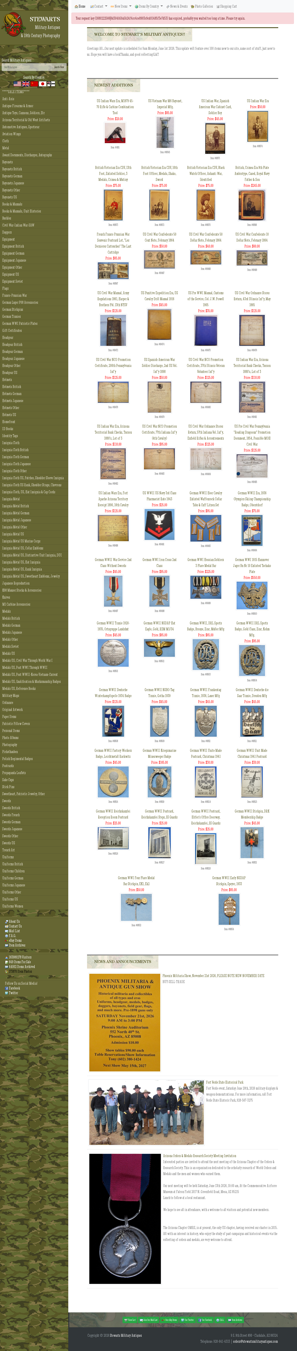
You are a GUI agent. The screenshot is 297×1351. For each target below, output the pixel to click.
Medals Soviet (10, 646)
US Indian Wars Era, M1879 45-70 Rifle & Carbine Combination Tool (115, 106)
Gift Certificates (12, 330)
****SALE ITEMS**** (15, 91)
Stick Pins (8, 786)
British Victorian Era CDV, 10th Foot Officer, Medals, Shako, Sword (159, 173)
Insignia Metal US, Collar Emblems (22, 548)
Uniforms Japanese (13, 885)
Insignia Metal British (15, 506)
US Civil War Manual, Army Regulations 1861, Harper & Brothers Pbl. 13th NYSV (113, 299)
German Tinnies (11, 316)
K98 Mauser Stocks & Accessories (21, 590)
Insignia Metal (11, 499)
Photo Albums (10, 737)
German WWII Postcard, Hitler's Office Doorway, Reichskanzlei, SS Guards (205, 817)
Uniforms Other (11, 892)
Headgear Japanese (13, 358)
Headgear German (12, 351)
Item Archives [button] (235, 1320)
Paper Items (9, 716)
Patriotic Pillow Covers (16, 723)
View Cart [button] (130, 1320)
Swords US (8, 843)
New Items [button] (119, 6)
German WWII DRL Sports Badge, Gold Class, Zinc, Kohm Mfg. (252, 629)
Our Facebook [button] (205, 1320)
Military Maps (10, 695)
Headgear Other (11, 365)
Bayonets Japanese (13, 183)
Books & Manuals (12, 204)
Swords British (11, 807)
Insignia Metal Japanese (16, 520)
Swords (6, 800)
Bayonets (7, 162)
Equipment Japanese (14, 260)
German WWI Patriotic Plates (20, 323)
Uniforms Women (12, 906)
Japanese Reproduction (15, 583)
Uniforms (8, 857)
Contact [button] (97, 6)
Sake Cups (8, 779)
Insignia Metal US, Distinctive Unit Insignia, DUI (32, 555)
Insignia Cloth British (15, 449)
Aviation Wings (11, 134)
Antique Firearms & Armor (17, 105)
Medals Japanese (12, 632)
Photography (9, 744)
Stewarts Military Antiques (126, 1335)
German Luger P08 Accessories (20, 302)
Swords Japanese (12, 829)
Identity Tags (10, 435)
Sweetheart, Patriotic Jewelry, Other (23, 793)
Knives (6, 597)
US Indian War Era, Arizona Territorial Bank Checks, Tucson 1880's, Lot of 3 (252, 365)
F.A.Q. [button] (220, 1320)
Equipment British (13, 246)
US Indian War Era (258, 100)
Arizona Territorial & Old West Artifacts (26, 119)
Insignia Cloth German (15, 456)
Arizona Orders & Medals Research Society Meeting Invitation (199, 1155)
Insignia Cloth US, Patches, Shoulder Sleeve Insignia (33, 478)
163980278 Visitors (18, 957)
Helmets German (11, 393)
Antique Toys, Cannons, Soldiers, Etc (23, 112)
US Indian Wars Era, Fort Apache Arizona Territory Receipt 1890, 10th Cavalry (113, 499)
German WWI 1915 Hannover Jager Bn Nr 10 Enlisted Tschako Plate (252, 565)
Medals (6, 611)
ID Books (7, 428)
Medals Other (10, 639)
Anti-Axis (8, 98)
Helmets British (11, 386)
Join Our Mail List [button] (148, 1320)
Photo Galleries (202, 6)
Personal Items (11, 730)
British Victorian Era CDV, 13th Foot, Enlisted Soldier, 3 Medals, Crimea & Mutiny (113, 173)
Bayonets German (12, 176)
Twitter (11, 992)
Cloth (5, 141)
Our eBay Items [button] (169, 1320)
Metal (5, 148)
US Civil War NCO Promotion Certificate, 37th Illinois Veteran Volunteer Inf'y (206, 365)
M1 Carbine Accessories (16, 604)
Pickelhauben (10, 751)
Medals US (8, 653)
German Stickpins (12, 309)
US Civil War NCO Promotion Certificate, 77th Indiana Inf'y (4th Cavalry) (159, 432)
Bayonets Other (11, 190)
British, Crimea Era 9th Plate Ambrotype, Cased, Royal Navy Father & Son (252, 173)
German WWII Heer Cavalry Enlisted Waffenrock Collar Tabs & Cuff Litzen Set (206, 499)
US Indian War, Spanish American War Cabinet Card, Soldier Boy (215, 106)
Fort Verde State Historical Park (224, 1082)
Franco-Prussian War (14, 295)
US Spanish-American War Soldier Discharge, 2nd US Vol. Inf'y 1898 (159, 365)
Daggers (7, 232)
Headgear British (12, 344)
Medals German (11, 625)
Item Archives (15, 945)
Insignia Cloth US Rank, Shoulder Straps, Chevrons (31, 485)
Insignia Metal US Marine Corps (21, 541)
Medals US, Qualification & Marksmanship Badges (31, 681)
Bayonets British (12, 169)
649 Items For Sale (18, 962)
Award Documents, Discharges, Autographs (27, 155)
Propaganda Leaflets (14, 772)
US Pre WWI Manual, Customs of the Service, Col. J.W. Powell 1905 (205, 299)
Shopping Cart (226, 6)
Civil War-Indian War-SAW (18, 225)
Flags (5, 288)
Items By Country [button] (147, 6)
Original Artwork (12, 709)
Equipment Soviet (12, 281)
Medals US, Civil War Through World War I (27, 660)
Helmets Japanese (12, 400)
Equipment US (10, 274)
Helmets (7, 379)
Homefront (8, 421)
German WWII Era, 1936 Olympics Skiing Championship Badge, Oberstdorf (252, 499)
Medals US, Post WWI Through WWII (24, 667)
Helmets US (9, 414)
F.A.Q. (10, 935)
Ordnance (7, 702)
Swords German (11, 822)
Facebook (12, 988)
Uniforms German (12, 878)
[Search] (27, 67)
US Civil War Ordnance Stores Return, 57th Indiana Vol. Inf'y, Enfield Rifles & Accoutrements (205, 432)
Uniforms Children (13, 871)
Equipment (8, 239)
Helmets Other (10, 407)
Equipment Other (12, 267)
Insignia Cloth (10, 442)
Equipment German (13, 253)
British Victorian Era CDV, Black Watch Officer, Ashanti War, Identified (206, 173)
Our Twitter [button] (187, 1320)
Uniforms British (12, 864)
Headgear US (9, 372)
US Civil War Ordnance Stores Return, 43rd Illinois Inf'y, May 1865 (252, 299)
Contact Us (13, 926)
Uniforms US (10, 899)
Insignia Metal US (13, 534)
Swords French (11, 814)
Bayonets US (9, 197)
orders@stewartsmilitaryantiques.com (255, 1341)
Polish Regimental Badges (17, 758)
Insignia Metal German (15, 513)
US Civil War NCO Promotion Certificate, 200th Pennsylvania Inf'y (113, 365)
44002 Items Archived (20, 966)
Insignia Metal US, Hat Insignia (21, 562)
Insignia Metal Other (14, 527)
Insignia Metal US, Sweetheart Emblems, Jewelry (31, 576)
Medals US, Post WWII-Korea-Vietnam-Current (30, 674)
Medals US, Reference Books (19, 688)
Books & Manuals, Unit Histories (21, 211)
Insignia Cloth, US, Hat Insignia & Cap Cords (28, 492)
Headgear (7, 337)
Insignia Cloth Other (14, 471)
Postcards (8, 765)
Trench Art (8, 850)
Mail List (12, 931)
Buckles (6, 218)
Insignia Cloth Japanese (16, 463)
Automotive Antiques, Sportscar (20, 127)
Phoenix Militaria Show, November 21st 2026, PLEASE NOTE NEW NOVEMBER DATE (213, 975)
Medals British (11, 618)
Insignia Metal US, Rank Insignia (22, 569)
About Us (12, 921)
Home (80, 6)
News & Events (177, 6)
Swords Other (10, 836)
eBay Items (13, 940)
